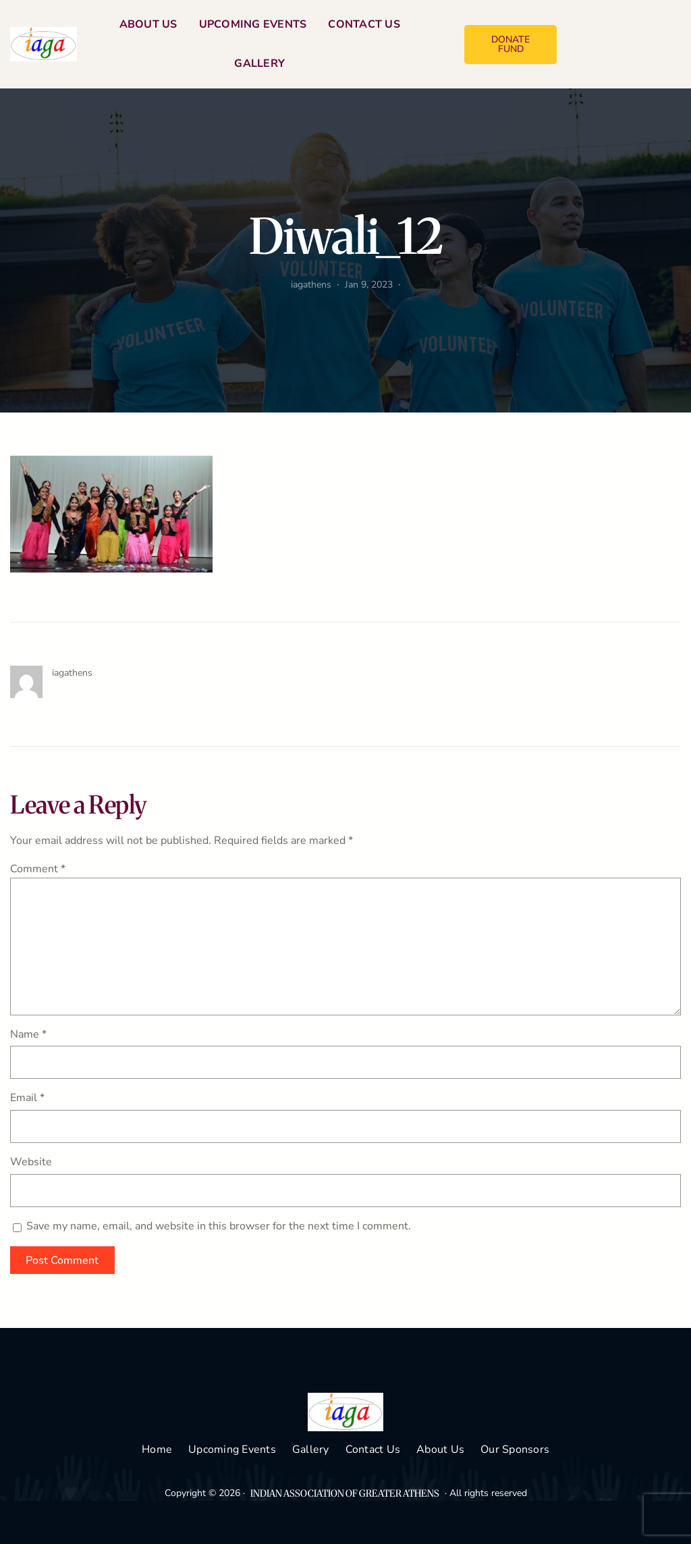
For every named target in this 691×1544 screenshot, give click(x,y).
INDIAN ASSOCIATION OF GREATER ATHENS (344, 1493)
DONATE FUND (510, 44)
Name (28, 1034)
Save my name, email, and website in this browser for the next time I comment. (218, 1226)
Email (27, 1097)
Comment (37, 868)
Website (31, 1161)
